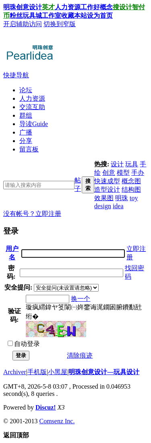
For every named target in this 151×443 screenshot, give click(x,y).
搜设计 (122, 7)
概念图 (131, 181)
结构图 (131, 189)
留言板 (29, 149)
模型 (123, 172)
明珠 (121, 198)
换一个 (80, 298)
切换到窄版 (59, 24)
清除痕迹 (80, 355)
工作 (87, 7)
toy (134, 198)
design (102, 206)
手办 (137, 172)
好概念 (103, 7)
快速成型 (107, 181)
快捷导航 (16, 75)
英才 (48, 7)
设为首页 (100, 15)
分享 (25, 140)
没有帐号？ (19, 213)
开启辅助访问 (22, 24)
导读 (33, 123)
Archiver (14, 371)
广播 (25, 132)
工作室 (51, 15)
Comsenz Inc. (56, 421)
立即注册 (48, 213)
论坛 (25, 90)
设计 (35, 7)
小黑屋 (57, 371)
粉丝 (16, 15)
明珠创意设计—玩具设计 (103, 371)
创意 (108, 172)
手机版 (37, 371)
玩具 (131, 164)
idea (118, 206)
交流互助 (32, 107)
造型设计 (107, 189)
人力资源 (68, 7)
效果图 (104, 198)
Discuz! (45, 407)
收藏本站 (74, 15)
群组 (25, 115)
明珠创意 (16, 7)
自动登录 (24, 343)
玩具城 (32, 15)
